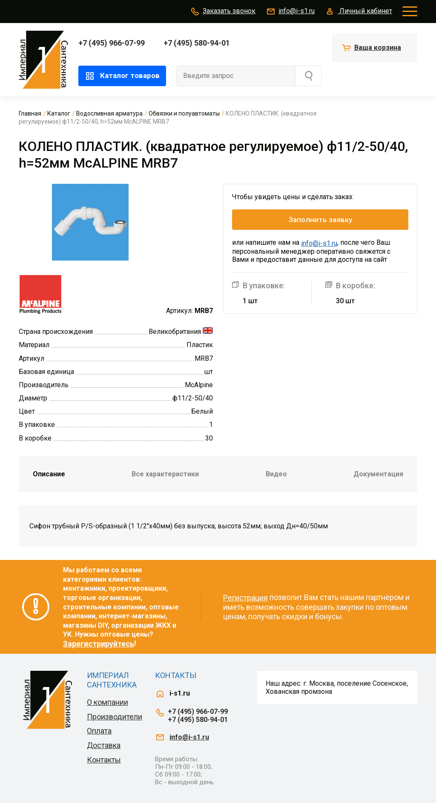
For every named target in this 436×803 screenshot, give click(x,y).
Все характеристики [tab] (165, 474)
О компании (107, 702)
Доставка (103, 745)
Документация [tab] (378, 474)
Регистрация (245, 597)
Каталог (58, 113)
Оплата (99, 730)
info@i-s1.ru (290, 11)
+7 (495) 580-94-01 (197, 42)
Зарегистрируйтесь (98, 643)
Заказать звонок (222, 11)
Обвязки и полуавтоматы (184, 113)
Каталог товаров (122, 76)
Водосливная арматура (109, 113)
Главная (30, 113)
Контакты (104, 759)
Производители (114, 716)
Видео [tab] (276, 474)
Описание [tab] (49, 474)
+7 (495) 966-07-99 (111, 42)
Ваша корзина (377, 47)
